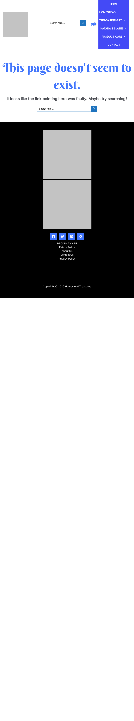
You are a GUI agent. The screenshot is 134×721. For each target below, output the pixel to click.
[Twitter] (62, 236)
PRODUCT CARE (114, 37)
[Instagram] (71, 236)
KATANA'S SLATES (113, 28)
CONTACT (114, 44)
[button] (67, 27)
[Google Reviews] (80, 236)
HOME (114, 4)
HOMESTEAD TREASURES (108, 13)
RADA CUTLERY (113, 20)
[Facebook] (53, 236)
